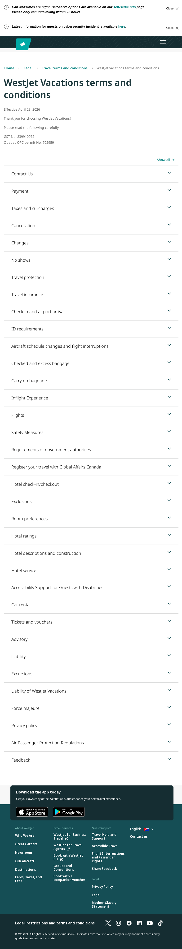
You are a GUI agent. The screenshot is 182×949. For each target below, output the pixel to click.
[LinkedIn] (139, 923)
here (121, 26)
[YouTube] (150, 923)
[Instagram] (118, 923)
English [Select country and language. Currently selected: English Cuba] (141, 829)
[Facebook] (129, 923)
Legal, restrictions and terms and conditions (55, 923)
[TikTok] (160, 923)
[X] (108, 923)
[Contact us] (138, 837)
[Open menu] (163, 42)
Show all (163, 159)
